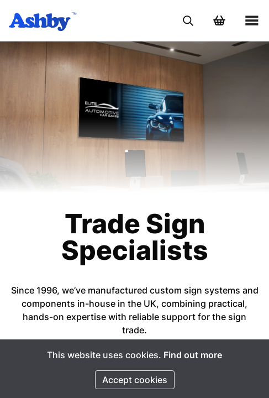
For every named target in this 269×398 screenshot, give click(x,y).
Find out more (192, 354)
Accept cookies (134, 379)
